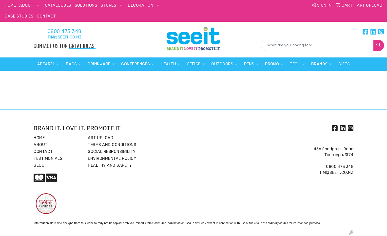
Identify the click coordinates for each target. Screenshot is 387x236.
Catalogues (58, 5)
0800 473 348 (64, 31)
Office (196, 64)
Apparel (48, 64)
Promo (274, 64)
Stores (108, 5)
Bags (73, 64)
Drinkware (101, 64)
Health (170, 64)
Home (10, 5)
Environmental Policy (112, 158)
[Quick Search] (317, 45)
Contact (46, 16)
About (26, 5)
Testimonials (48, 158)
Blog (39, 165)
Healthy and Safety (110, 165)
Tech (297, 64)
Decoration (140, 5)
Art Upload (100, 137)
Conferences (137, 64)
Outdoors (224, 64)
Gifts (344, 64)
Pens (251, 64)
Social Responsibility (112, 151)
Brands (321, 64)
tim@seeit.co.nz (64, 37)
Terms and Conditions (112, 144)
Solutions (86, 5)
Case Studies (19, 16)
